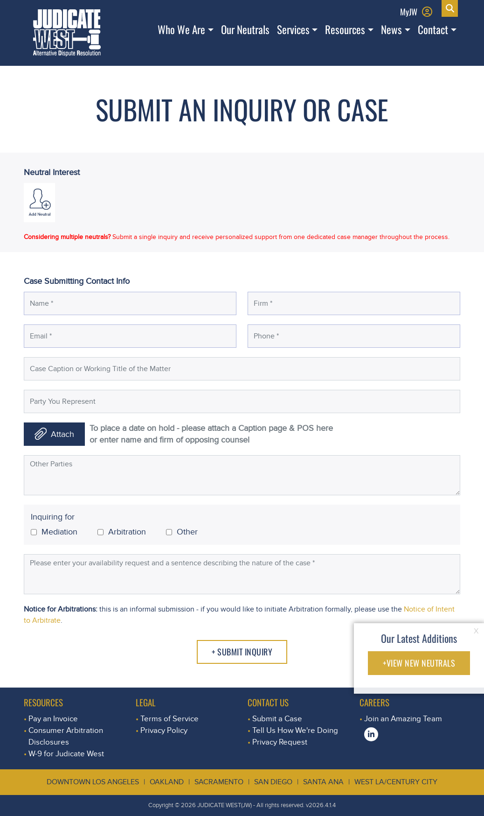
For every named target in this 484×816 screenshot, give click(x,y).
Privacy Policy (163, 730)
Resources (345, 29)
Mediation (54, 532)
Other (182, 532)
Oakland (167, 782)
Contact (433, 29)
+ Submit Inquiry (242, 652)
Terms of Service (169, 719)
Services (293, 29)
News (391, 29)
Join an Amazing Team (403, 719)
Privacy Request (279, 742)
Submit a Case (277, 719)
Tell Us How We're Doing (295, 730)
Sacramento (218, 782)
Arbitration (121, 532)
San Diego (273, 782)
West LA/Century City (395, 782)
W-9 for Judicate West (66, 754)
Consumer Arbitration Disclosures (65, 736)
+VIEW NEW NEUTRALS (419, 663)
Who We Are (181, 29)
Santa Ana (323, 782)
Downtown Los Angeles (93, 782)
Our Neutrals (245, 29)
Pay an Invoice (53, 719)
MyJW (408, 11)
